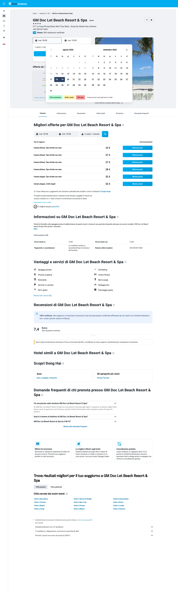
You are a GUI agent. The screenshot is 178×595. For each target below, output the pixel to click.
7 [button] (73, 68)
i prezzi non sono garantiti (84, 520)
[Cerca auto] (4, 20)
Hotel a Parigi (39, 509)
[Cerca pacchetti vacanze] (4, 25)
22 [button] (79, 79)
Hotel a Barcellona (41, 499)
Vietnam (42, 13)
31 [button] (51, 91)
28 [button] (74, 85)
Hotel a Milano (79, 509)
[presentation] (122, 103)
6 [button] (68, 68)
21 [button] (74, 79)
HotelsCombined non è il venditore (94, 526)
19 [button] (62, 79)
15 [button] (79, 74)
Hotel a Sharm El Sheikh (83, 499)
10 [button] (51, 74)
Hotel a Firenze (79, 505)
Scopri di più (106, 191)
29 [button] (79, 85)
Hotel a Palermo (119, 509)
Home (35, 13)
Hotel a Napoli (39, 505)
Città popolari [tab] (41, 487)
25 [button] (57, 85)
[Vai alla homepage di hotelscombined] (18, 3)
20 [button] (68, 79)
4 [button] (56, 68)
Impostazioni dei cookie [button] (42, 202)
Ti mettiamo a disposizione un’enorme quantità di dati (94, 531)
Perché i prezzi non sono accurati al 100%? (94, 535)
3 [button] (51, 68)
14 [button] (74, 74)
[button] (4, 3)
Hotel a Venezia (40, 502)
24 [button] (51, 85)
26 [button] (62, 85)
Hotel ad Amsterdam (121, 499)
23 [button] (85, 79)
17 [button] (51, 79)
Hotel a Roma (118, 502)
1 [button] (79, 62)
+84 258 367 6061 (40, 29)
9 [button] (85, 68)
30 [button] (85, 85)
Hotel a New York (80, 502)
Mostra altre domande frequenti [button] (75, 426)
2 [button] (85, 62)
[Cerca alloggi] (4, 15)
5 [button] (62, 68)
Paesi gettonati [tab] (56, 487)
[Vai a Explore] (4, 30)
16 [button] (85, 74)
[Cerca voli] (4, 11)
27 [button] (68, 85)
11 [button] (57, 74)
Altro (35, 229)
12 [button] (62, 74)
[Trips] (4, 37)
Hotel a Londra (118, 505)
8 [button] (79, 68)
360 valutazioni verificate (53, 32)
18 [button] (57, 79)
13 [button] (68, 74)
